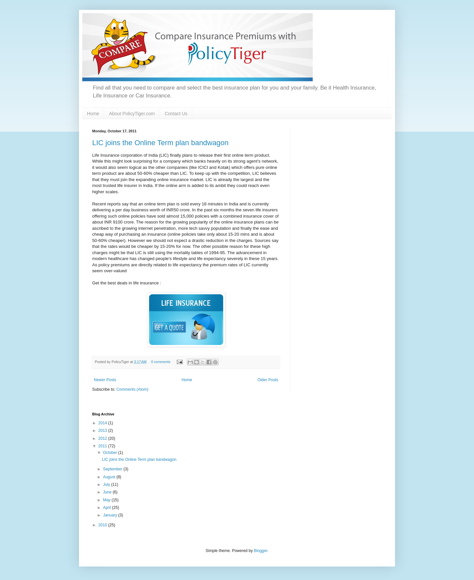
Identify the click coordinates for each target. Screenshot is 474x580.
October (110, 452)
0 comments (161, 362)
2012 (103, 438)
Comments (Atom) (132, 389)
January (110, 515)
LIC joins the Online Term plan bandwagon (160, 143)
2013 (103, 430)
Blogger (260, 550)
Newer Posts (105, 380)
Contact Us (176, 113)
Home (93, 113)
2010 (103, 525)
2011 (103, 446)
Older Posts (267, 380)
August (110, 477)
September (113, 469)
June (108, 492)
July (107, 484)
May (107, 500)
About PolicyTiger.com (132, 113)
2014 (103, 423)
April (107, 507)
